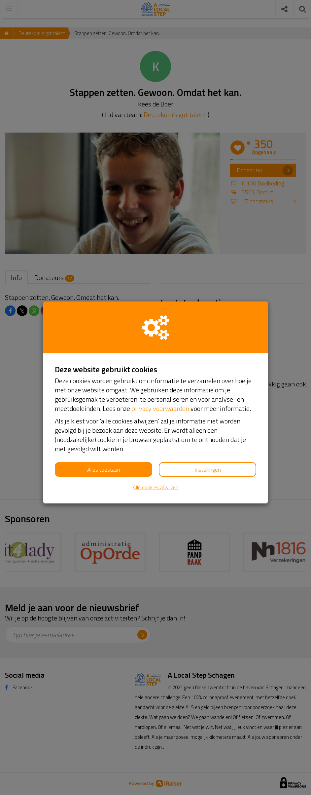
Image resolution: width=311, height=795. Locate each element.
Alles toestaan (103, 469)
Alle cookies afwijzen (155, 487)
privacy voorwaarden (160, 408)
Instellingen (207, 469)
